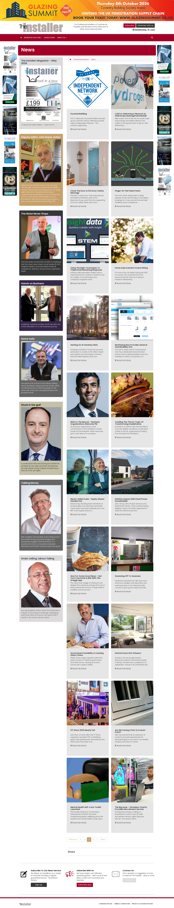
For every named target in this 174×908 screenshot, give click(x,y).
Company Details (105, 904)
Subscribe (129, 25)
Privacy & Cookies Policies (142, 904)
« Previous (72, 839)
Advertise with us (145, 25)
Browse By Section (33, 38)
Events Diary (49, 38)
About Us (62, 38)
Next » (103, 839)
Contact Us (129, 880)
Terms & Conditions (122, 904)
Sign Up (38, 884)
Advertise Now (85, 884)
